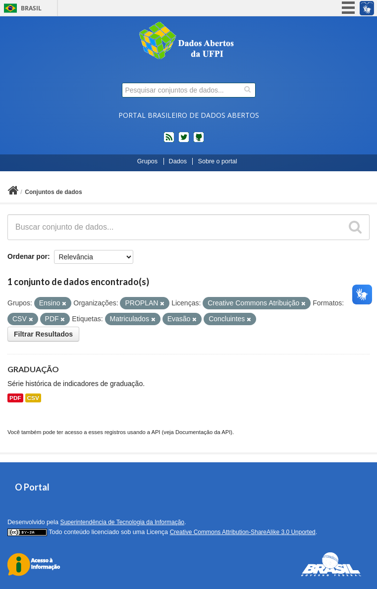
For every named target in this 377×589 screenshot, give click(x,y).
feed (169, 141)
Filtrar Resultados (43, 334)
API (155, 432)
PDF (15, 397)
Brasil (31, 8)
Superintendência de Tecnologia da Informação (122, 522)
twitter (184, 141)
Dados (178, 161)
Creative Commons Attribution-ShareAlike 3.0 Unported (243, 532)
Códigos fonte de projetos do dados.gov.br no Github (199, 141)
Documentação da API (202, 432)
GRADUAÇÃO (33, 369)
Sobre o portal (217, 161)
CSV (33, 397)
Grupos (147, 161)
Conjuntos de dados (53, 192)
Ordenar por (27, 256)
